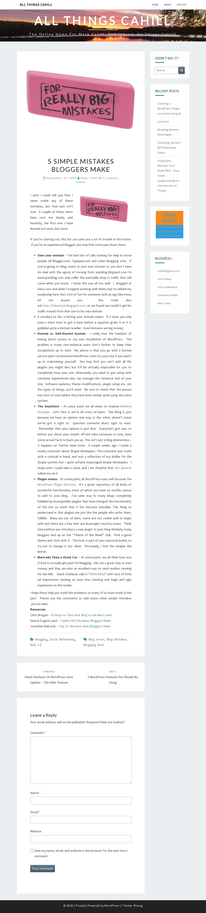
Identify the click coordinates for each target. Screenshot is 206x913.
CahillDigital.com (168, 271)
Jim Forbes (164, 279)
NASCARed (97, 574)
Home (155, 4)
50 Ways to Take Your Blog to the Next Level (81, 615)
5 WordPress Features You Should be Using (113, 677)
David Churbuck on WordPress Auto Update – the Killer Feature (49, 677)
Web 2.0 (35, 645)
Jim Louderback (167, 287)
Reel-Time (164, 303)
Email (35, 812)
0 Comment (110, 177)
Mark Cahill (89, 177)
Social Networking (62, 639)
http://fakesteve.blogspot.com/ (64, 305)
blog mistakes (116, 639)
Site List (181, 4)
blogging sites (93, 645)
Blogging (41, 639)
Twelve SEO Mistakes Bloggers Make (85, 621)
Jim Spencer (123, 468)
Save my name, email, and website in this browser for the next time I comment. (81, 853)
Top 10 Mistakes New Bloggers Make (84, 626)
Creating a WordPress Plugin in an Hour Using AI (169, 108)
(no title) (163, 121)
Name (35, 793)
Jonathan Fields (167, 295)
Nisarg (138, 905)
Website (35, 831)
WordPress (112, 905)
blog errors (96, 639)
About (167, 4)
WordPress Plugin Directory (57, 484)
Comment (38, 733)
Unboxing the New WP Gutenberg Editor (169, 147)
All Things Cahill (36, 4)
